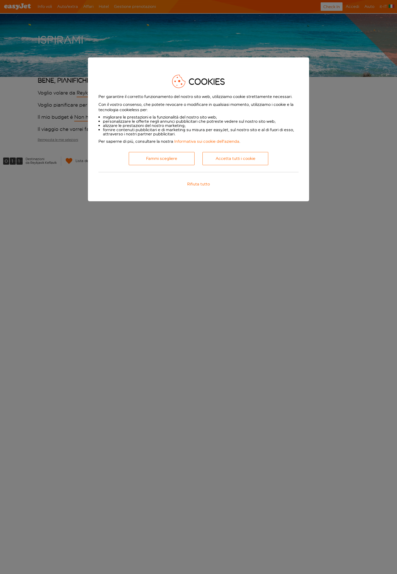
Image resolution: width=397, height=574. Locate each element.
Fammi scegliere (161, 158)
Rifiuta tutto (198, 184)
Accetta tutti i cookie (235, 158)
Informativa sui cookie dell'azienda (206, 141)
